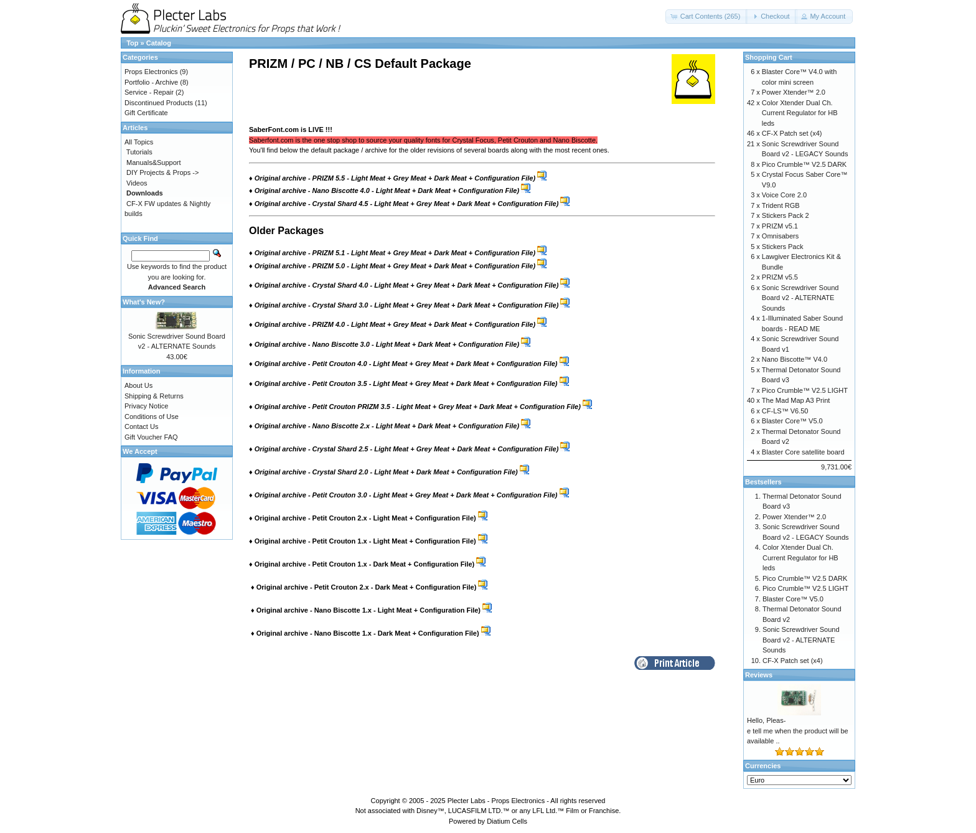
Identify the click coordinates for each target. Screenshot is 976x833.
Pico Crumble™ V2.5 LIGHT (805, 390)
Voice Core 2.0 (784, 195)
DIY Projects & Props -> (162, 172)
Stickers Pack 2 (785, 215)
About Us (138, 385)
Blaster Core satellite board (803, 452)
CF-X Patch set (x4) (792, 133)
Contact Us (141, 426)
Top (132, 43)
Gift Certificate (146, 112)
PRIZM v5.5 (780, 277)
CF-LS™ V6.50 (785, 411)
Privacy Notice (146, 406)
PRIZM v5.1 (780, 226)
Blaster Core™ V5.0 (792, 421)
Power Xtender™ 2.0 (793, 92)
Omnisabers (780, 236)
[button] (706, 16)
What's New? (144, 302)
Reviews (758, 675)
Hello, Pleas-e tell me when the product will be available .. (797, 731)
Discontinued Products (158, 102)
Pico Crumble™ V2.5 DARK (804, 164)
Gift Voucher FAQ (151, 437)
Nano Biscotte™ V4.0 (794, 359)
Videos (136, 183)
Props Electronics (151, 71)
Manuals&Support (153, 162)
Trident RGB (781, 205)
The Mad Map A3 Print (796, 400)
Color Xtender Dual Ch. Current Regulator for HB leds (800, 113)
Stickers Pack (783, 246)
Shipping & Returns (154, 396)
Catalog (158, 43)
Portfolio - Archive (151, 82)
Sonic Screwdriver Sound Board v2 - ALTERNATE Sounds (800, 298)
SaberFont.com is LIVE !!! (290, 129)
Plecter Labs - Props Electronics (496, 800)
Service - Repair (149, 92)
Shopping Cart (768, 57)
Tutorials (139, 152)
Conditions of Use (151, 416)
